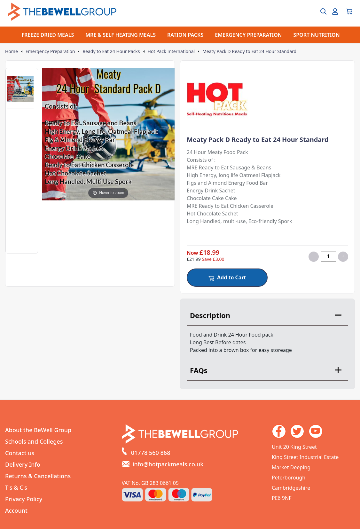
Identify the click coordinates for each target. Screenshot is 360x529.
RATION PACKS (185, 34)
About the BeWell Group (38, 430)
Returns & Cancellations (38, 476)
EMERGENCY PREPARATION (248, 34)
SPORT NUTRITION (316, 34)
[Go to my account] (335, 11)
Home (11, 51)
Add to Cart (227, 277)
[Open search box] (320, 11)
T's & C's (16, 487)
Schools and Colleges (34, 441)
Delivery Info (22, 464)
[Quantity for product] (328, 257)
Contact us (19, 453)
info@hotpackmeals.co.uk (168, 464)
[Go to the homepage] (62, 12)
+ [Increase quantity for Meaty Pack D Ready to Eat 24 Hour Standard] (342, 256)
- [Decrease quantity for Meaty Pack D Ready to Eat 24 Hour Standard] (314, 256)
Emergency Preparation (50, 51)
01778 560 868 (150, 452)
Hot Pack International (171, 51)
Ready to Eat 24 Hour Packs (111, 51)
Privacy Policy (23, 499)
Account (16, 510)
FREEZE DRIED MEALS (47, 34)
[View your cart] (349, 11)
